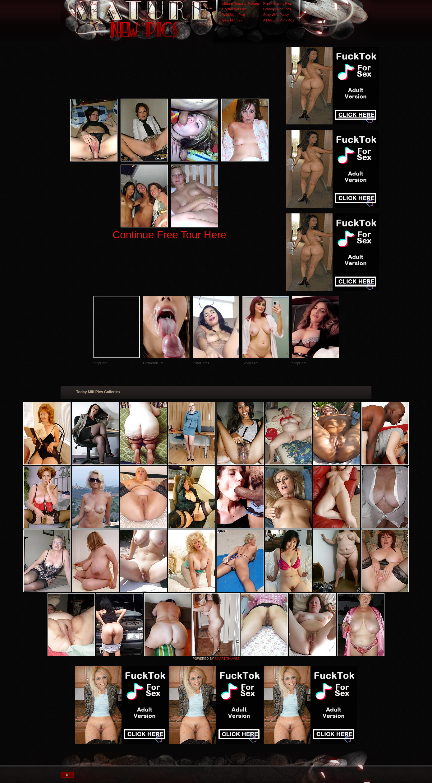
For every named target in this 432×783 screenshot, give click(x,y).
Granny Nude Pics (277, 9)
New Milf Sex (232, 20)
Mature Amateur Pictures (241, 3)
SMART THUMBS (227, 658)
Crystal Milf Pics (234, 9)
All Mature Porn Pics (278, 20)
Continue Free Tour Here (169, 234)
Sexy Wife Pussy (276, 14)
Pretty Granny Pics (277, 3)
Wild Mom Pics (233, 14)
